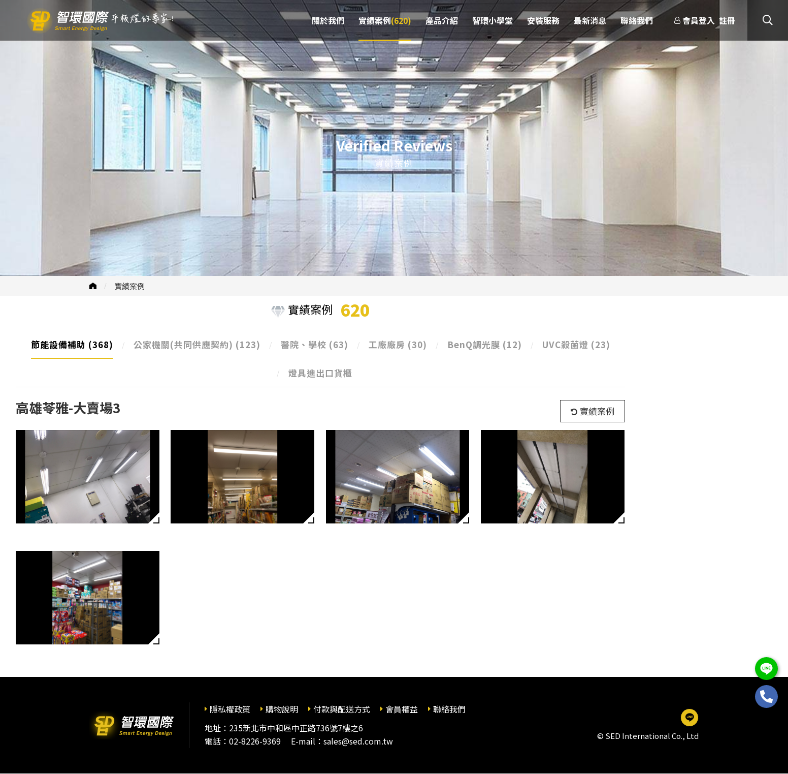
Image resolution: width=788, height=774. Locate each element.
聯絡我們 (449, 709)
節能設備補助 (72, 344)
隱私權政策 (230, 709)
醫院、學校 (314, 344)
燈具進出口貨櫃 (320, 372)
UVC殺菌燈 (576, 344)
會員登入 (698, 20)
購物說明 (282, 709)
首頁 (92, 286)
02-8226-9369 (255, 741)
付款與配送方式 (341, 709)
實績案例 (129, 286)
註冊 (727, 20)
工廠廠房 (398, 344)
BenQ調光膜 (484, 344)
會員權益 (401, 709)
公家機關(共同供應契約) (197, 344)
